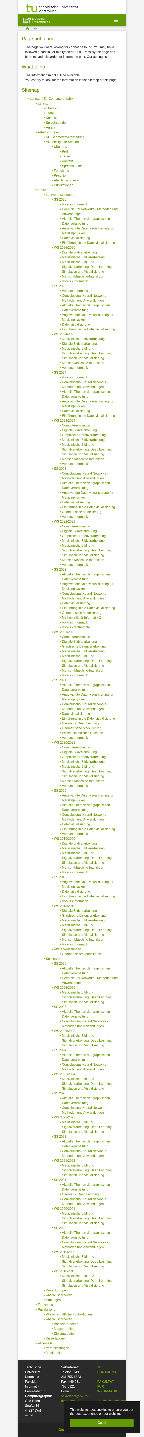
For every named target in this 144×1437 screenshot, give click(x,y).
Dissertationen (56, 1338)
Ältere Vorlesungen (67, 949)
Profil (65, 151)
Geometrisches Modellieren (81, 954)
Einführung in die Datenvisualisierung (88, 242)
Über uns (60, 146)
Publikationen (63, 185)
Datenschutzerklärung (113, 1401)
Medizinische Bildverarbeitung (83, 257)
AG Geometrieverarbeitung (65, 137)
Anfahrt (51, 127)
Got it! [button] (102, 1422)
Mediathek (53, 1353)
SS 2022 (60, 569)
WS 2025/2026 (64, 247)
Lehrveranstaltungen (60, 194)
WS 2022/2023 (64, 521)
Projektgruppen (57, 1290)
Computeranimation (76, 425)
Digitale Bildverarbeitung (79, 252)
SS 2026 (60, 199)
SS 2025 (60, 286)
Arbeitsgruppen (49, 132)
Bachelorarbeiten (66, 1324)
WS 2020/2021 (64, 742)
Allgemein (45, 1343)
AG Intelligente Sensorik (63, 142)
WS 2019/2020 (64, 838)
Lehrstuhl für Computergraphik (51, 98)
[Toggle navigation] (116, 20)
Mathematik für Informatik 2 (81, 617)
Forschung (61, 170)
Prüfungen (53, 1300)
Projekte (60, 175)
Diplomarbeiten (65, 1333)
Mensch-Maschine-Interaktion (83, 276)
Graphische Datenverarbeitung (84, 435)
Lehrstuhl (44, 103)
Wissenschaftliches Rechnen (82, 733)
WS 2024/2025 (64, 334)
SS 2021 (60, 680)
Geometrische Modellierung (81, 512)
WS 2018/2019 (64, 906)
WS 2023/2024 (64, 420)
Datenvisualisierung (76, 238)
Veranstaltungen (57, 1348)
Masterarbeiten (65, 1328)
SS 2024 (60, 372)
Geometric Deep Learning (80, 723)
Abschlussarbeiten (67, 180)
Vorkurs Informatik (75, 204)
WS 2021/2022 (64, 632)
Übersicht (53, 108)
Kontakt (51, 118)
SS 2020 (60, 790)
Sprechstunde (56, 122)
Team (50, 113)
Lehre (42, 190)
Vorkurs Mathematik (76, 627)
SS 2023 (60, 468)
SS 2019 (60, 877)
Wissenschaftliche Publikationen (69, 1314)
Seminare (53, 958)
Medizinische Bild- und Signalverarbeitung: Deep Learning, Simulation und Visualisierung (87, 266)
